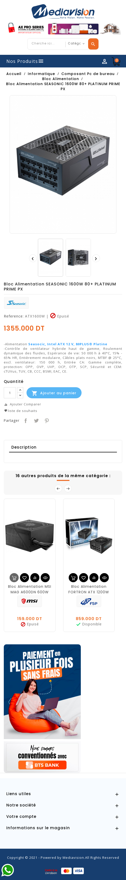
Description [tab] (24, 447)
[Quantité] (10, 392)
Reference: (14, 316)
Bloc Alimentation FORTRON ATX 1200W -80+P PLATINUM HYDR (88, 592)
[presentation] (33, 258)
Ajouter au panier (54, 393)
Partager (25, 420)
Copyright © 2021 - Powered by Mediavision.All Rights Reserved (63, 857)
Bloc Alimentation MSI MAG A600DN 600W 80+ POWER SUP (29, 592)
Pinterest (46, 420)
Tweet (35, 420)
